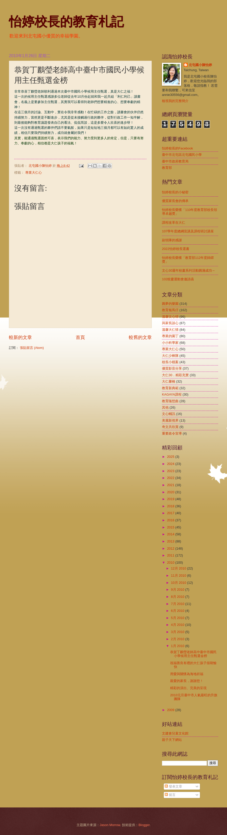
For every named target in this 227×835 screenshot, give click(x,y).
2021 (171, 485)
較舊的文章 (140, 337)
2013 (171, 541)
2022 (171, 478)
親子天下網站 (172, 740)
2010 (171, 562)
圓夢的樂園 (170, 304)
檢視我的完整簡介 (175, 101)
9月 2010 (178, 589)
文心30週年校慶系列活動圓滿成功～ (188, 270)
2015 (171, 527)
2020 (171, 492)
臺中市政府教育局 (175, 161)
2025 (171, 457)
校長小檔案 (170, 362)
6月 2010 (178, 611)
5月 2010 (178, 618)
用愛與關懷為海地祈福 (186, 674)
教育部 (167, 168)
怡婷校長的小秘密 (175, 192)
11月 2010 (179, 575)
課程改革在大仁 (173, 222)
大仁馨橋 (168, 381)
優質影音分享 (172, 368)
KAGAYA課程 (172, 394)
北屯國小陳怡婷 (200, 65)
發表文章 (173, 786)
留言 (170, 795)
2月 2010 (178, 639)
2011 (171, 555)
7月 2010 (178, 604)
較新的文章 (20, 337)
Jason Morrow (110, 825)
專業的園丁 (170, 336)
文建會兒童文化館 (175, 733)
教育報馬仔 (170, 310)
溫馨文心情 (170, 317)
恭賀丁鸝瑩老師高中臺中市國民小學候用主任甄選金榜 (193, 654)
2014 (171, 534)
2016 (171, 520)
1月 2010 (178, 646)
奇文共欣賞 (170, 427)
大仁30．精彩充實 (175, 375)
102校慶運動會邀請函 (178, 279)
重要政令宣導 (172, 433)
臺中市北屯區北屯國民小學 (182, 155)
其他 (165, 407)
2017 (171, 513)
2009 (171, 710)
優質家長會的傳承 (175, 201)
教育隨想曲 (170, 401)
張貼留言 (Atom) (32, 348)
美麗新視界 (170, 420)
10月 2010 (179, 583)
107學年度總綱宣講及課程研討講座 (188, 231)
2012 (171, 548)
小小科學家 (170, 343)
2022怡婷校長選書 (175, 249)
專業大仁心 (33, 172)
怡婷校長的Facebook (177, 148)
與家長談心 (170, 323)
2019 (171, 499)
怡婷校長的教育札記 (66, 22)
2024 (171, 464)
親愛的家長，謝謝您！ (186, 681)
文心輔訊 (168, 414)
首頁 (80, 337)
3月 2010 (178, 632)
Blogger (144, 825)
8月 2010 (178, 597)
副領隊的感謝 (172, 240)
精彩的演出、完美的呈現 (188, 688)
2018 (171, 506)
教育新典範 (170, 388)
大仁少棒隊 (170, 356)
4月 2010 (178, 625)
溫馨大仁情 (170, 330)
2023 (171, 471)
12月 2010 (179, 568)
